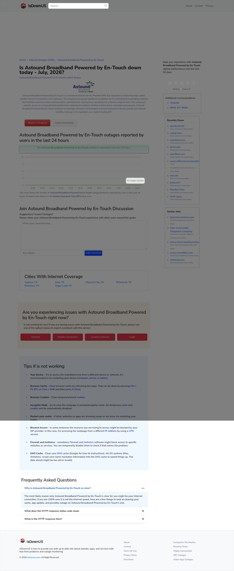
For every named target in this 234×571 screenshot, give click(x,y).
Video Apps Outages (183, 559)
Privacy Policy (130, 555)
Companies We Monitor (184, 542)
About (126, 542)
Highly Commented (182, 550)
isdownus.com (33, 557)
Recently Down (180, 546)
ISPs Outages (179, 555)
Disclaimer (129, 559)
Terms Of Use (130, 550)
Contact (127, 546)
